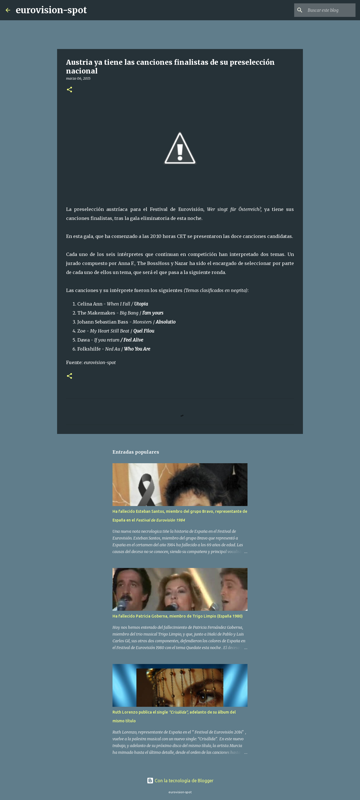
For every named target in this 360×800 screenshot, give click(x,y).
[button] (69, 90)
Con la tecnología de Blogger (180, 780)
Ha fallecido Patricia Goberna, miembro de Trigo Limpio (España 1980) (177, 616)
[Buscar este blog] (326, 10)
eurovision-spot (51, 10)
